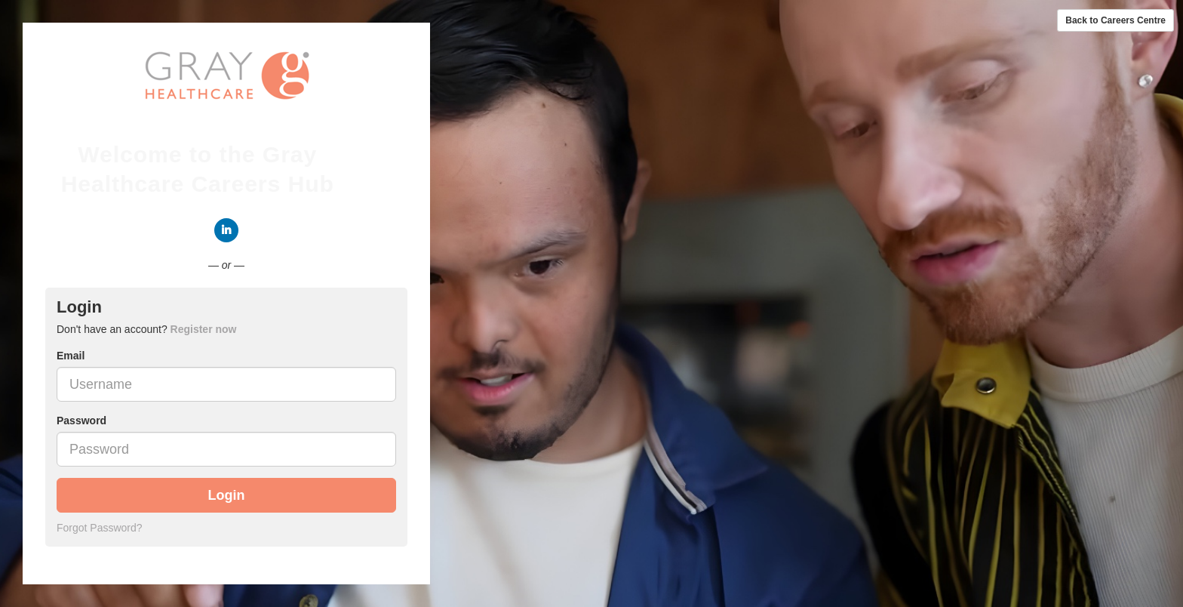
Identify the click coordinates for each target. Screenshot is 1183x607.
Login (226, 495)
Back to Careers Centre (1115, 20)
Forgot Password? (100, 528)
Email (70, 356)
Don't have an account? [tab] (146, 329)
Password (81, 420)
